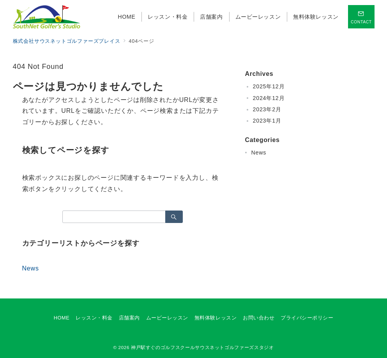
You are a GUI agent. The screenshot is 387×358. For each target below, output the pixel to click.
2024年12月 (269, 98)
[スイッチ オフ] (361, 17)
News (30, 268)
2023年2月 (267, 109)
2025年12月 (269, 86)
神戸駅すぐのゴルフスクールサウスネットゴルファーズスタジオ (202, 347)
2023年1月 (267, 121)
